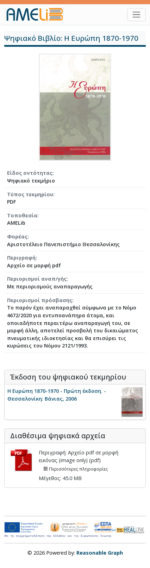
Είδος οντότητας (29, 173)
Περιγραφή (21, 257)
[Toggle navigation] (136, 14)
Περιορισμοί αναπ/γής (37, 278)
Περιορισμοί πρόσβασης (39, 300)
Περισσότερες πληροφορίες (75, 469)
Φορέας (17, 236)
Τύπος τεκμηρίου (30, 194)
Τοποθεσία (22, 215)
